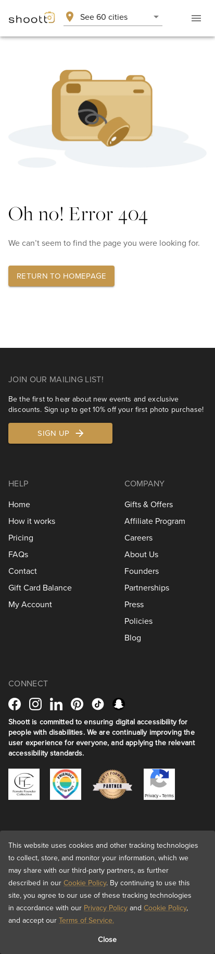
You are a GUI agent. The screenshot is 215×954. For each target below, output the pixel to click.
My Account (30, 604)
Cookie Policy (85, 882)
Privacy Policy (106, 907)
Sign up (61, 433)
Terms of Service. (86, 920)
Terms (168, 796)
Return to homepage (61, 275)
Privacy (151, 796)
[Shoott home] (31, 18)
